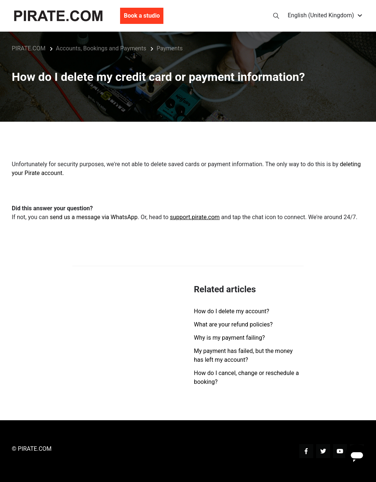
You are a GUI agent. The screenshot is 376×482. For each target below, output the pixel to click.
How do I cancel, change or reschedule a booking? (246, 377)
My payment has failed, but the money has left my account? (243, 355)
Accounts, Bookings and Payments (101, 48)
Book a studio (142, 16)
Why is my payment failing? (229, 337)
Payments (169, 48)
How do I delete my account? (231, 311)
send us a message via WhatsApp (93, 217)
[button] (326, 16)
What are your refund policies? (233, 324)
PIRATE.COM (29, 48)
